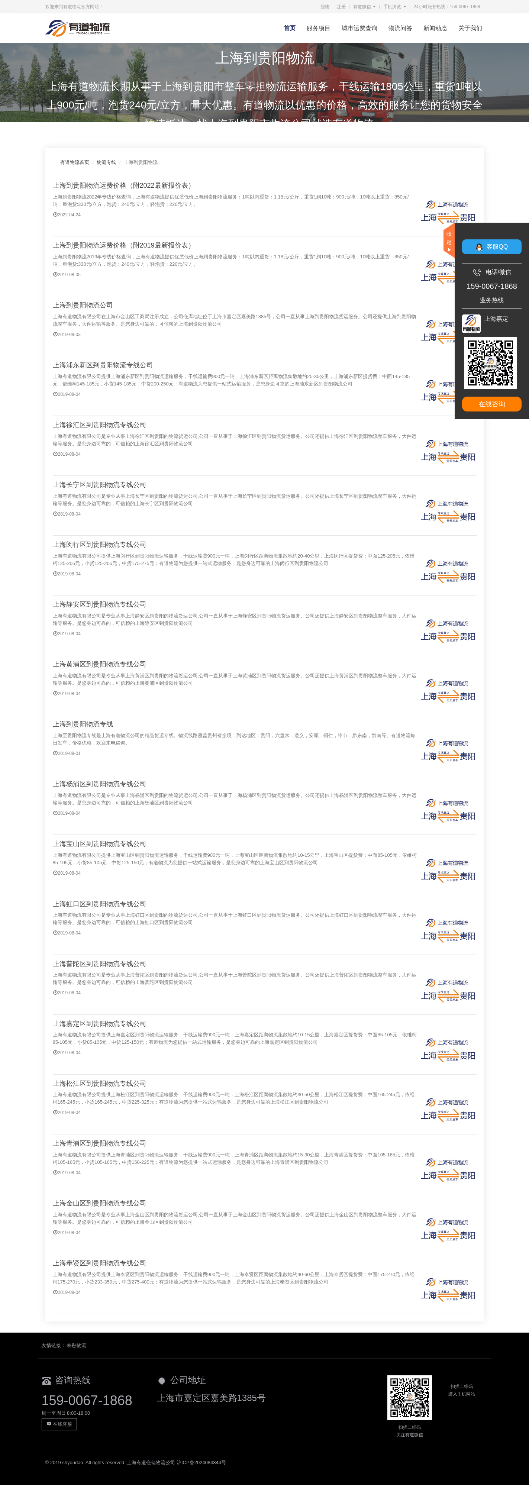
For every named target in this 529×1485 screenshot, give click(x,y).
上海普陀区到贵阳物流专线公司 (99, 964)
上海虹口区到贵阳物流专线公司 (99, 904)
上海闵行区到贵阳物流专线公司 (99, 544)
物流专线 (106, 162)
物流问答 (400, 28)
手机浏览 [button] (394, 6)
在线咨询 (491, 404)
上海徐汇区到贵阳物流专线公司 (99, 425)
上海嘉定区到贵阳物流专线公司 (99, 1023)
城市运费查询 (359, 28)
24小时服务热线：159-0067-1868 (447, 6)
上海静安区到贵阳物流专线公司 (99, 604)
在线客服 (59, 1424)
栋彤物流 (76, 1345)
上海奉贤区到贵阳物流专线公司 (99, 1263)
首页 (290, 28)
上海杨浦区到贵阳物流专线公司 (99, 784)
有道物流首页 (74, 162)
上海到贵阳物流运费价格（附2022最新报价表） (124, 185)
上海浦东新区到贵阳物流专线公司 (103, 365)
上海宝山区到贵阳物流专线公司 (99, 844)
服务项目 (318, 28)
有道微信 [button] (364, 6)
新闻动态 (435, 28)
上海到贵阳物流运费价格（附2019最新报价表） (124, 245)
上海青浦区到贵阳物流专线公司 (99, 1143)
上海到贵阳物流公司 (83, 305)
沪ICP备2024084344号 (201, 1462)
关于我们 (470, 28)
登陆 (324, 6)
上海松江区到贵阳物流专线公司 (99, 1083)
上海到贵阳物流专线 (83, 724)
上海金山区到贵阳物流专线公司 (99, 1203)
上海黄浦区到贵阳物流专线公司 (99, 664)
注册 (341, 6)
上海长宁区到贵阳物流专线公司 (99, 484)
